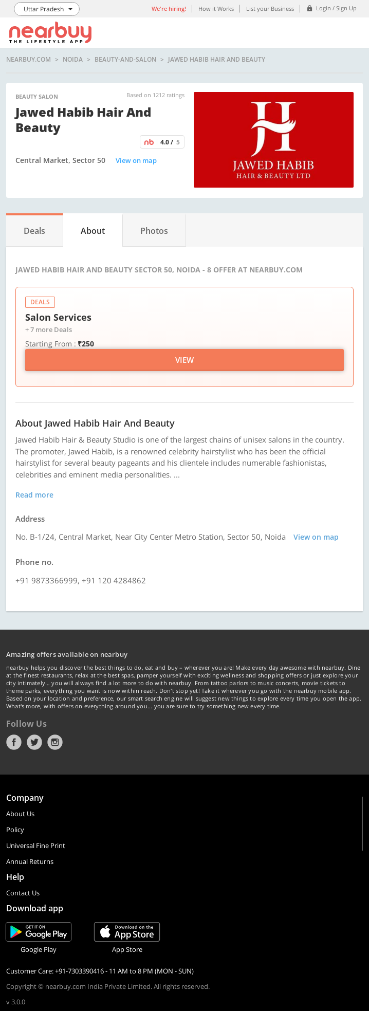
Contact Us (23, 892)
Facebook (14, 742)
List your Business (270, 8)
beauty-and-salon (125, 59)
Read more (34, 495)
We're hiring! (169, 8)
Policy (15, 829)
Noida (73, 59)
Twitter (34, 742)
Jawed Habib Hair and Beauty (216, 59)
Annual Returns (29, 861)
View (184, 360)
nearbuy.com (28, 59)
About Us (20, 813)
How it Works (216, 8)
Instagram (55, 742)
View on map (136, 160)
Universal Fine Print (35, 845)
